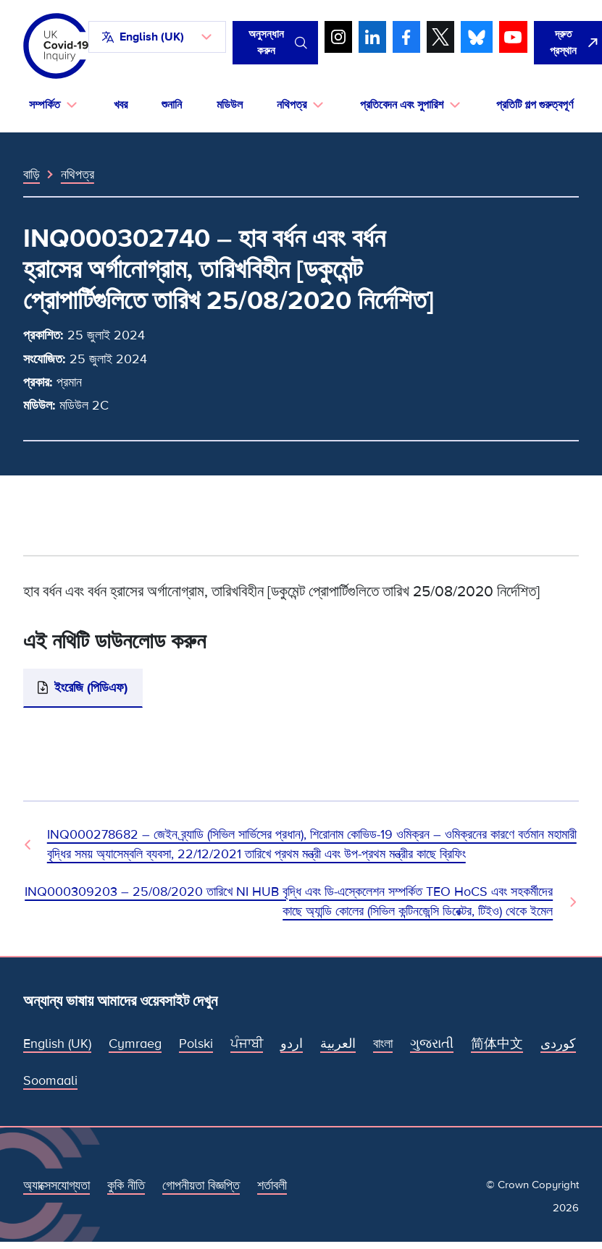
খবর (120, 105)
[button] (157, 37)
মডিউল (230, 105)
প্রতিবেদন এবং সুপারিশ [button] (401, 105)
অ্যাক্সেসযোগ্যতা (56, 1185)
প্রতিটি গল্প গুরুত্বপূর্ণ (534, 105)
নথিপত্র (77, 174)
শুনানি (172, 105)
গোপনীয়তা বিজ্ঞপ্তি (201, 1185)
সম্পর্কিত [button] (44, 105)
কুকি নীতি (126, 1185)
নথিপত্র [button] (291, 105)
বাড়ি (31, 174)
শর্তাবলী (272, 1185)
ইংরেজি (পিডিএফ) (90, 687)
